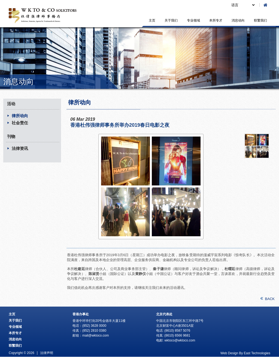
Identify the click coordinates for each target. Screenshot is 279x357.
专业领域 (193, 20)
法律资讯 (20, 148)
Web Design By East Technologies (245, 353)
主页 (152, 20)
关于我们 (171, 20)
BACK (267, 298)
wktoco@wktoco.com (179, 340)
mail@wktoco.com (95, 335)
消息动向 (238, 20)
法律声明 (46, 353)
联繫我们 (260, 20)
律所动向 (20, 115)
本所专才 (215, 20)
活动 (11, 103)
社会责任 (20, 122)
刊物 (11, 136)
